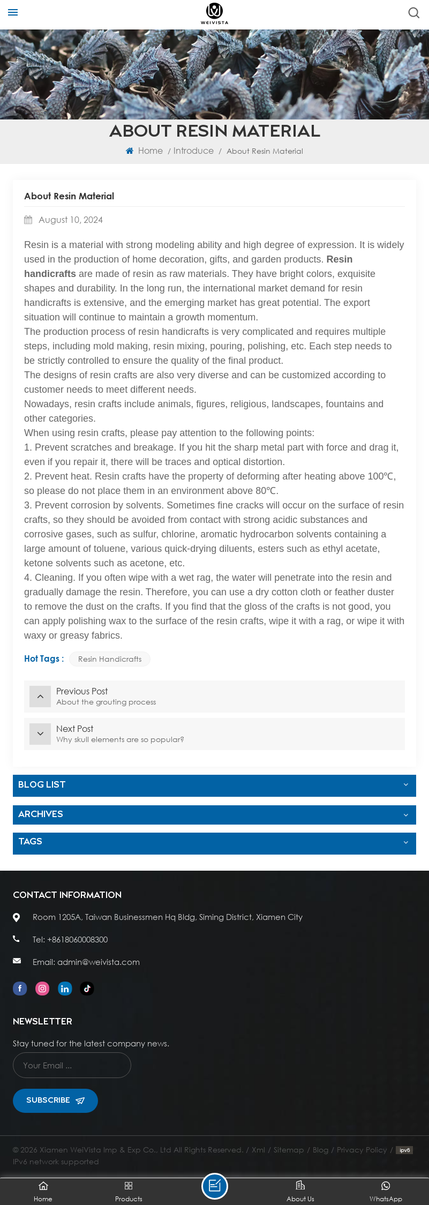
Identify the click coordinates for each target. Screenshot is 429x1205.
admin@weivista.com (98, 961)
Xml (258, 1149)
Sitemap (289, 1149)
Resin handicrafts (109, 659)
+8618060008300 (77, 939)
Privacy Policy (362, 1149)
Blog (320, 1149)
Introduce (194, 150)
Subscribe (55, 1100)
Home (144, 150)
